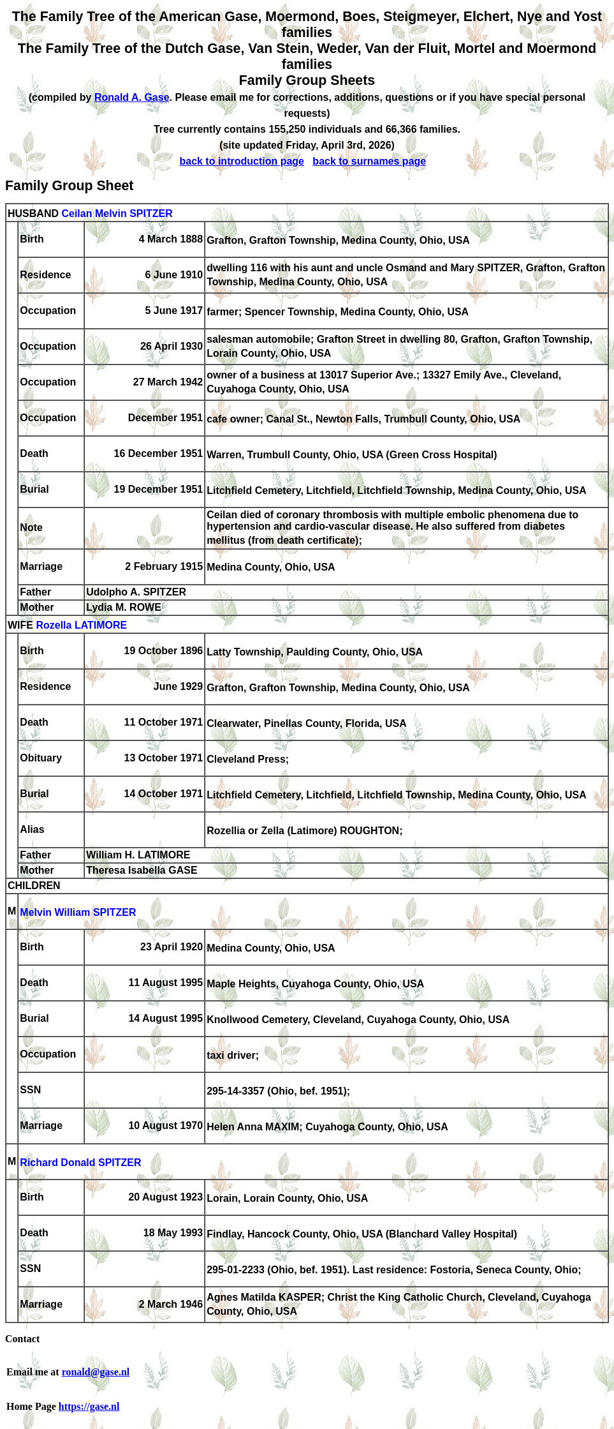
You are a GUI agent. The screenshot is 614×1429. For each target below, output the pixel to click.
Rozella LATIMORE (81, 625)
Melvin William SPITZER (78, 912)
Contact (22, 1338)
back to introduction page (241, 161)
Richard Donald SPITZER (80, 1162)
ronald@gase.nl (96, 1371)
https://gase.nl (89, 1406)
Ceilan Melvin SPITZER (116, 213)
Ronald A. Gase (132, 97)
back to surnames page (369, 161)
